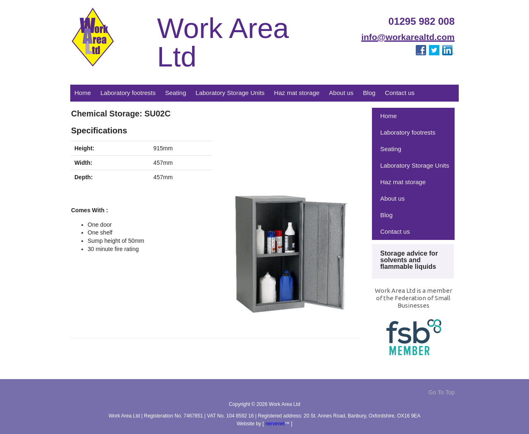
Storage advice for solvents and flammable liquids (409, 260)
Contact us (400, 92)
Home (82, 92)
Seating (175, 92)
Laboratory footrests (127, 92)
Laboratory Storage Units (229, 92)
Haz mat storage (296, 92)
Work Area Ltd (223, 42)
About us (341, 92)
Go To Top (442, 392)
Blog (369, 92)
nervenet (275, 424)
